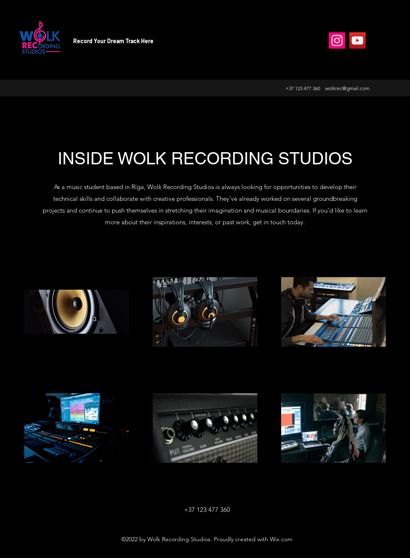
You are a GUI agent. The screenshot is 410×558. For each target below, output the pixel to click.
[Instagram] (337, 40)
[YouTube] (357, 40)
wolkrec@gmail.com (347, 88)
